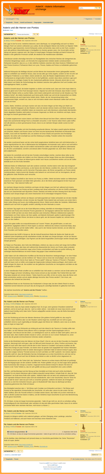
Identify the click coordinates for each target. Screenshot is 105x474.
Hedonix (82, 301)
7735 (86, 48)
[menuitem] (16, 19)
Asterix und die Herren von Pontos (21, 27)
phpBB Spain (54, 465)
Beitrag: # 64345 (9, 304)
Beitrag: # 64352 (9, 426)
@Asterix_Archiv (29, 296)
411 (86, 305)
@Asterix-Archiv (12, 296)
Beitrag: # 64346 (9, 413)
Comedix (82, 44)
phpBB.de (59, 467)
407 (86, 414)
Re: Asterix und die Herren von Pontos (19, 301)
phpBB (47, 463)
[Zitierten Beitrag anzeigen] (27, 432)
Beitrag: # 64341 (9, 40)
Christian (83, 411)
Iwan (11, 30)
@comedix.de (43, 296)
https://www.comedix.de (26, 294)
